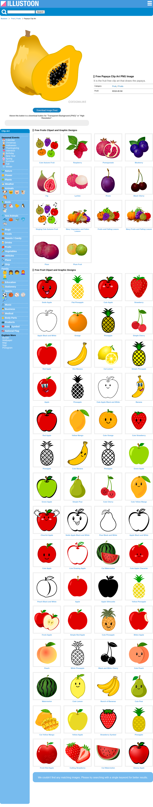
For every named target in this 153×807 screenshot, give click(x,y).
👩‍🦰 (23, 272)
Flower (8, 175)
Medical (9, 313)
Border (5, 338)
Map (4, 342)
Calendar (10, 140)
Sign (4, 345)
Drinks (8, 242)
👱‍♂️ (4, 277)
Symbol (16, 326)
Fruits (18, 18)
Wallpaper (7, 340)
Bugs (8, 229)
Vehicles (9, 255)
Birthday (10, 153)
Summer (10, 161)
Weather (9, 184)
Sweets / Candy (13, 238)
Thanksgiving (12, 148)
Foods (8, 234)
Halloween (11, 145)
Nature (8, 171)
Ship (7, 264)
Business (10, 309)
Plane (8, 260)
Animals (9, 188)
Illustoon (4, 18)
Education (10, 282)
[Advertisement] (123, 48)
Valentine (10, 150)
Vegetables (11, 251)
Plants (8, 179)
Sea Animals (11, 216)
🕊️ (4, 210)
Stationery (10, 286)
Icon (7, 326)
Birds (8, 202)
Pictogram (7, 347)
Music (8, 304)
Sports (8, 291)
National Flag (12, 331)
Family (5, 268)
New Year (10, 156)
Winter (9, 166)
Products (10, 322)
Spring (9, 158)
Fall (7, 164)
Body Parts (11, 318)
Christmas (11, 142)
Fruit (13, 18)
